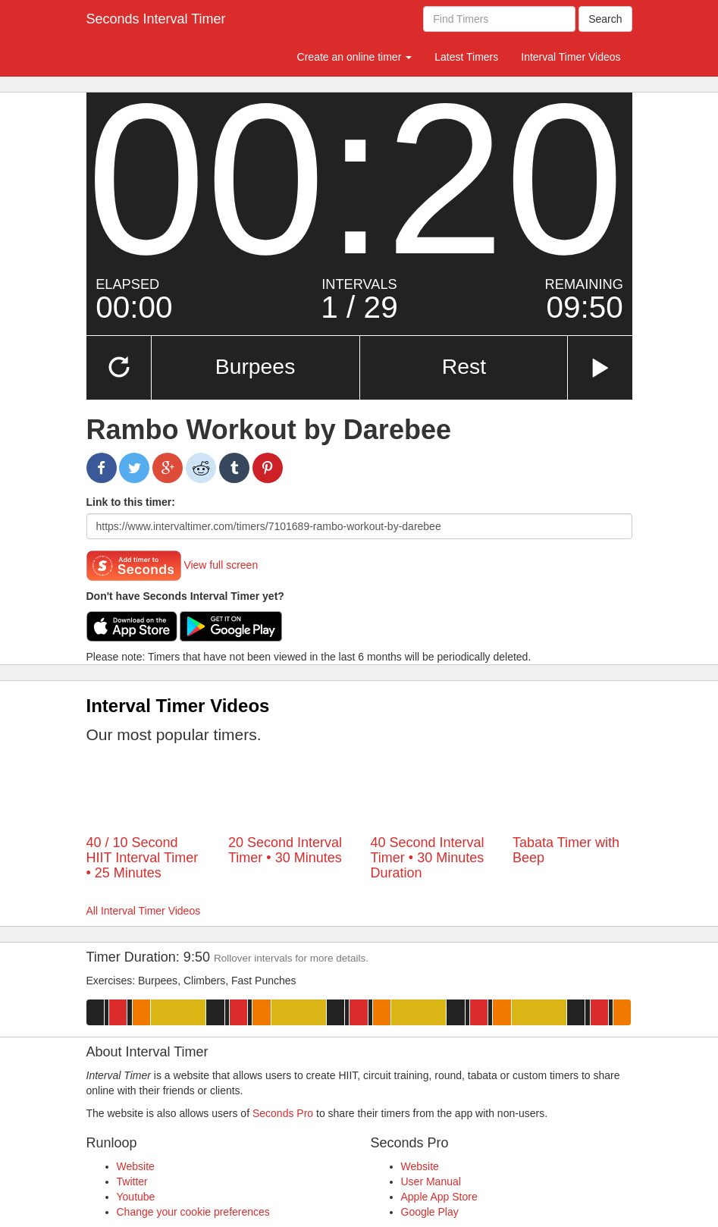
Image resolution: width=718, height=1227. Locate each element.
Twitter (132, 1181)
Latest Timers (466, 57)
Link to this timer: (130, 502)
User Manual (431, 1181)
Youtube (136, 1197)
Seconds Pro (282, 1113)
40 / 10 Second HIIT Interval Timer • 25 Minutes (142, 857)
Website (136, 1166)
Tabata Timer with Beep (566, 850)
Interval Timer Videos (570, 57)
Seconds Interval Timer (156, 19)
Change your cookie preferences (193, 1212)
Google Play (430, 1212)
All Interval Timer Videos (143, 911)
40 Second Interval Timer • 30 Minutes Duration (427, 857)
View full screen (220, 564)
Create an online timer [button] (354, 57)
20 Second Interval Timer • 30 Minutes (285, 850)
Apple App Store (439, 1197)
